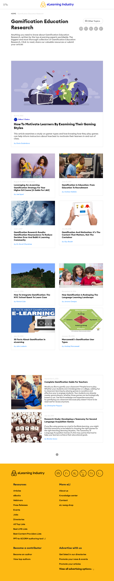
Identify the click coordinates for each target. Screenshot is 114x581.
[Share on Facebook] (81, 29)
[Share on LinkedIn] (91, 29)
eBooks (17, 495)
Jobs (15, 514)
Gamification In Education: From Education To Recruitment (78, 186)
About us (63, 490)
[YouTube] (83, 473)
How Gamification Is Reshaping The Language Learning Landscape (80, 296)
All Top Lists (19, 524)
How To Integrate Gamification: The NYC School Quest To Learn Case (32, 296)
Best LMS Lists (20, 529)
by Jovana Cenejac (69, 301)
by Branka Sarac (50, 439)
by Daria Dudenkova (22, 143)
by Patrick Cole (19, 301)
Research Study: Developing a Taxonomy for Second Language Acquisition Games (70, 420)
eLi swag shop (66, 505)
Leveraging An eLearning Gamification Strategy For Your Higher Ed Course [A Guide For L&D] (31, 187)
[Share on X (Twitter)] (86, 29)
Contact (63, 500)
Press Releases (20, 505)
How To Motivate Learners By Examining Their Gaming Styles (55, 126)
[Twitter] (66, 473)
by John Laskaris (20, 346)
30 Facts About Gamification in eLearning (29, 340)
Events (16, 509)
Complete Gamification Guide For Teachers (66, 382)
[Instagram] (99, 473)
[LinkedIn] (74, 473)
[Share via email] (96, 29)
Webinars (18, 500)
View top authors (21, 559)
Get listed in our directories (72, 554)
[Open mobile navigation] (5, 4)
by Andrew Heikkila (69, 192)
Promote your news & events (73, 559)
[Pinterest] (91, 473)
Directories (18, 519)
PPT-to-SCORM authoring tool (29, 538)
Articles (17, 490)
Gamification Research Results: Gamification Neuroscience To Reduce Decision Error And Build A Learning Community (33, 236)
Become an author (22, 554)
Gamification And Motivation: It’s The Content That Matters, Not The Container (81, 235)
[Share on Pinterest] (101, 29)
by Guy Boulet (67, 242)
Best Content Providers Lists (27, 533)
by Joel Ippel (19, 194)
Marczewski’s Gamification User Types (78, 340)
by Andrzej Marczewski (70, 346)
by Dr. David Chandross (23, 244)
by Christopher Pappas (53, 406)
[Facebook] (58, 473)
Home (13, 14)
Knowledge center (68, 495)
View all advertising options (76, 568)
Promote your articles (70, 564)
